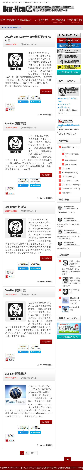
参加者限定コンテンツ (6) (70, 148)
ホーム (4, 27)
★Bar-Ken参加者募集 (8, 22)
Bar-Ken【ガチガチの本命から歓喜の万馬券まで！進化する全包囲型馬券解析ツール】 (45, 468)
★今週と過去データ (25, 22)
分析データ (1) (71, 164)
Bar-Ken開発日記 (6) (70, 173)
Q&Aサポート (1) (68, 177)
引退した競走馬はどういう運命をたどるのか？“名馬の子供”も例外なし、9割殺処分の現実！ (71, 267)
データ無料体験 (41, 20)
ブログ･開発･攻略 (74, 20)
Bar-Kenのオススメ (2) (71, 189)
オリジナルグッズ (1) (70, 181)
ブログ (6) (66, 168)
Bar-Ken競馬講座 (58, 20)
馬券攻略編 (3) (71, 160)
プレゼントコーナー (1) (71, 185)
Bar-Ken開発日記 (14, 27)
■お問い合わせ (64, 107)
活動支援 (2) (67, 193)
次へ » (33, 453)
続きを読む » (46, 92)
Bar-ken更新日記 (15, 206)
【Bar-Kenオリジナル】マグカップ (74, 300)
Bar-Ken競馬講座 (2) (72, 155)
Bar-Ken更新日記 (15, 123)
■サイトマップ (64, 104)
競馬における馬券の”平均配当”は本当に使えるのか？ (71, 282)
